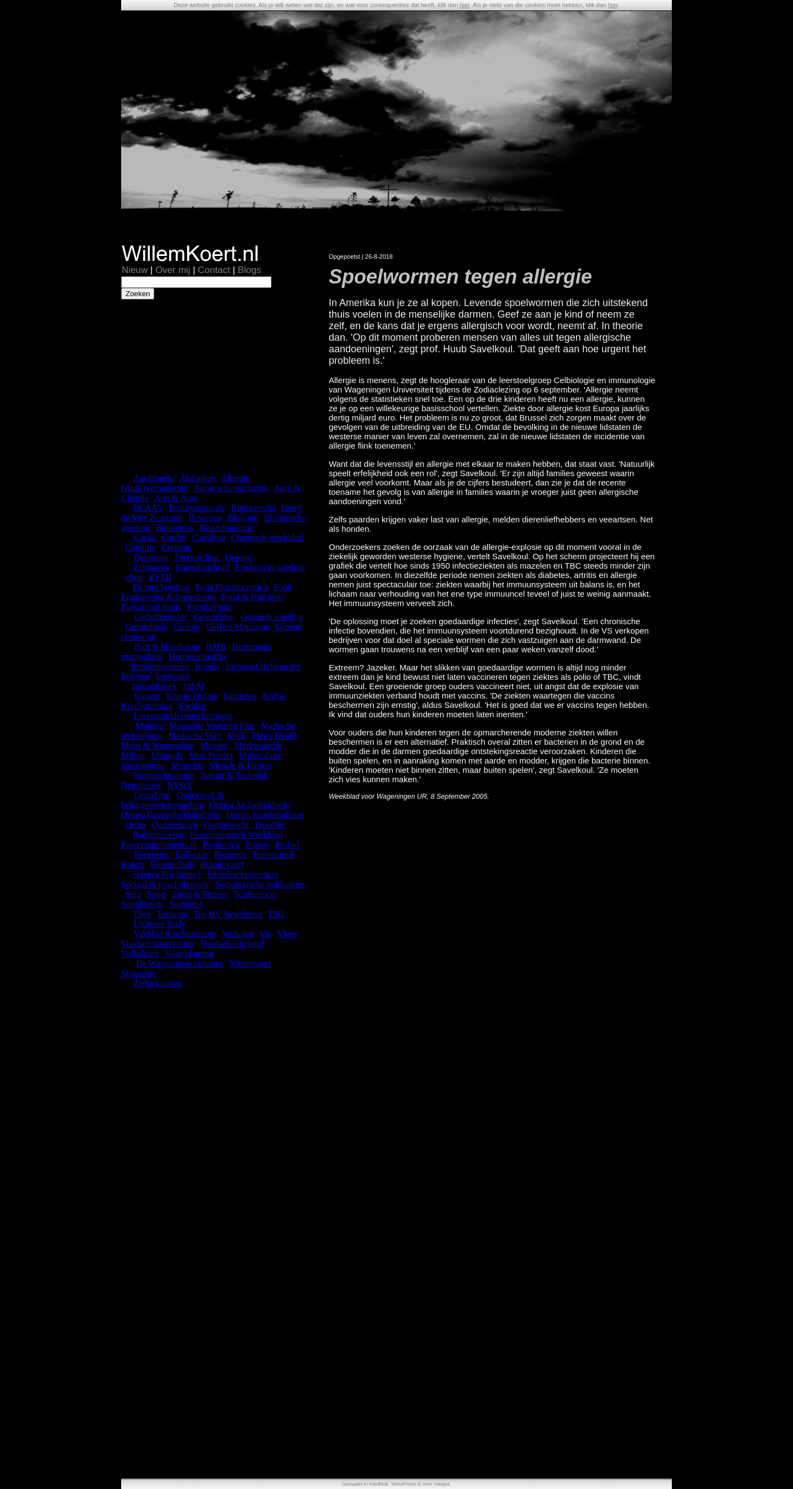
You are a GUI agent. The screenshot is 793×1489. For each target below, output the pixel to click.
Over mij (172, 270)
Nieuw (135, 270)
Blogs (250, 270)
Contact (214, 270)
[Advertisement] (213, 385)
